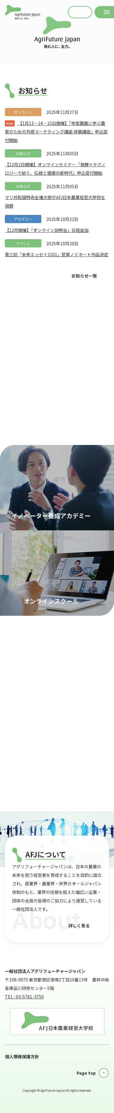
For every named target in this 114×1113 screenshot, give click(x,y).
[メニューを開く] (104, 12)
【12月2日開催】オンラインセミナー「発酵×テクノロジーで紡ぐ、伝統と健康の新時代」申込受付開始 (55, 168)
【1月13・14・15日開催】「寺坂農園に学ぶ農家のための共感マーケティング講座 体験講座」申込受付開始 (56, 131)
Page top (86, 1073)
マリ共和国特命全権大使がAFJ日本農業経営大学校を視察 (55, 201)
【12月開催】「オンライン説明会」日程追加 (46, 230)
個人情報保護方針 (22, 1056)
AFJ (22, 12)
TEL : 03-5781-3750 (24, 997)
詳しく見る (79, 925)
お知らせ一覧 (84, 276)
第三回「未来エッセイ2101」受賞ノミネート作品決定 (56, 254)
